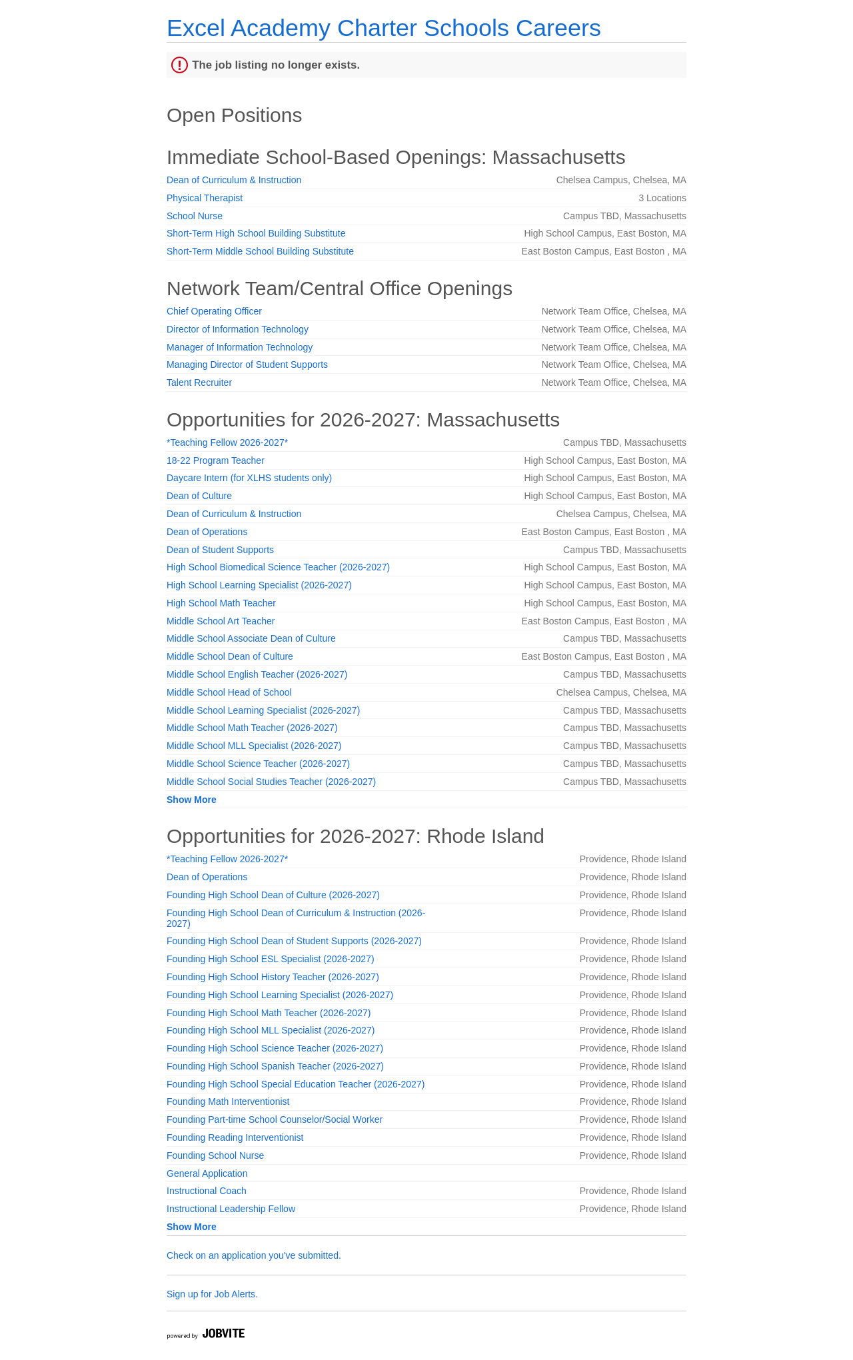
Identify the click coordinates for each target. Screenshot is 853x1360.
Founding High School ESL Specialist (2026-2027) (271, 959)
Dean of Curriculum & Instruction (234, 180)
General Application (207, 1173)
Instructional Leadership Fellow (231, 1208)
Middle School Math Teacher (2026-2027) (252, 727)
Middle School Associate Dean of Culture (251, 638)
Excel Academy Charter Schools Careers (384, 27)
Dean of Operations (207, 531)
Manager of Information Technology (240, 347)
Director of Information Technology (238, 329)
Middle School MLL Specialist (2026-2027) (254, 745)
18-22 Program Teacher (216, 460)
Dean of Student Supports (220, 549)
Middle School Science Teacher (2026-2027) (258, 763)
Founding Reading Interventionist (235, 1137)
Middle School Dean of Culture (230, 656)
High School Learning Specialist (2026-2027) (259, 585)
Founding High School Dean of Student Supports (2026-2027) (294, 941)
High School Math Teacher (221, 603)
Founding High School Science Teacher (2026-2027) (275, 1048)
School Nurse (195, 216)
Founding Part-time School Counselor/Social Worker (275, 1119)
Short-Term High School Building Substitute (256, 233)
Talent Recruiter (199, 382)
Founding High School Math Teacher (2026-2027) (269, 1013)
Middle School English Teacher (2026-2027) (257, 674)
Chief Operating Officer (214, 311)
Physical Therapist (205, 198)
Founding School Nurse (215, 1155)
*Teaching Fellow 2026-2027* (227, 442)
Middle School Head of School (229, 692)
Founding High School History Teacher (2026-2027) (273, 977)
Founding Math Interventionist (228, 1101)
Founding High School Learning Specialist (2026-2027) (280, 995)
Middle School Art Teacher (221, 621)
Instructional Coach (207, 1190)
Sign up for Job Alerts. (212, 1294)
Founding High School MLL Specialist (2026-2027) (271, 1030)
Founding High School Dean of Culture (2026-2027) (273, 895)
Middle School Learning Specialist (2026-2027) (263, 710)
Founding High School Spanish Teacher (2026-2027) (275, 1066)
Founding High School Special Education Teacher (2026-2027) (296, 1084)
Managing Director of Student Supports (247, 364)
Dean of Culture (199, 495)
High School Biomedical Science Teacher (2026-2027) (278, 567)
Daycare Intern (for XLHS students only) (249, 477)
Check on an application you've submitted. (254, 1255)
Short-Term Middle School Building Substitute (260, 251)
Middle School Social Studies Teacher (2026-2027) (271, 781)
